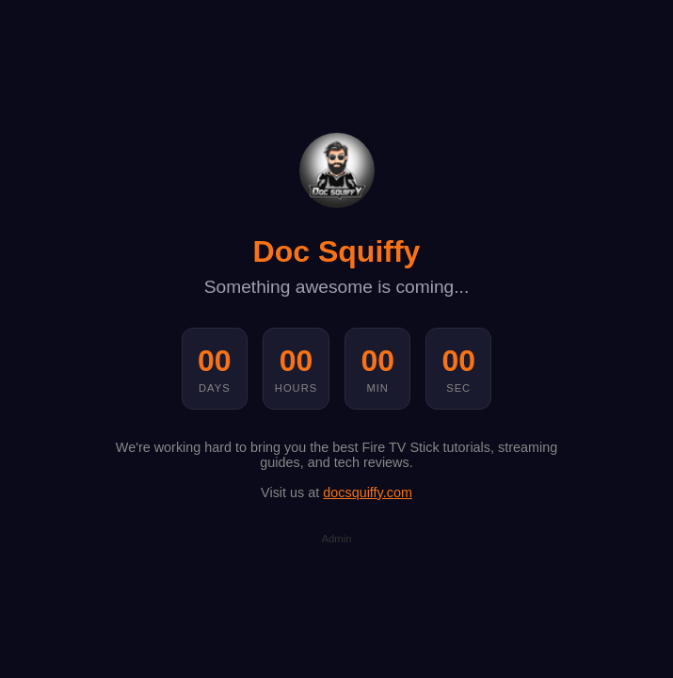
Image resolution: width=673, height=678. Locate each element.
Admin (337, 538)
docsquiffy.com (367, 492)
